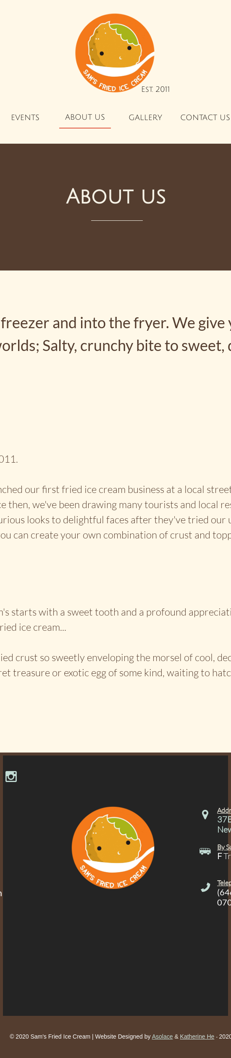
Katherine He (197, 1036)
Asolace (162, 1036)
